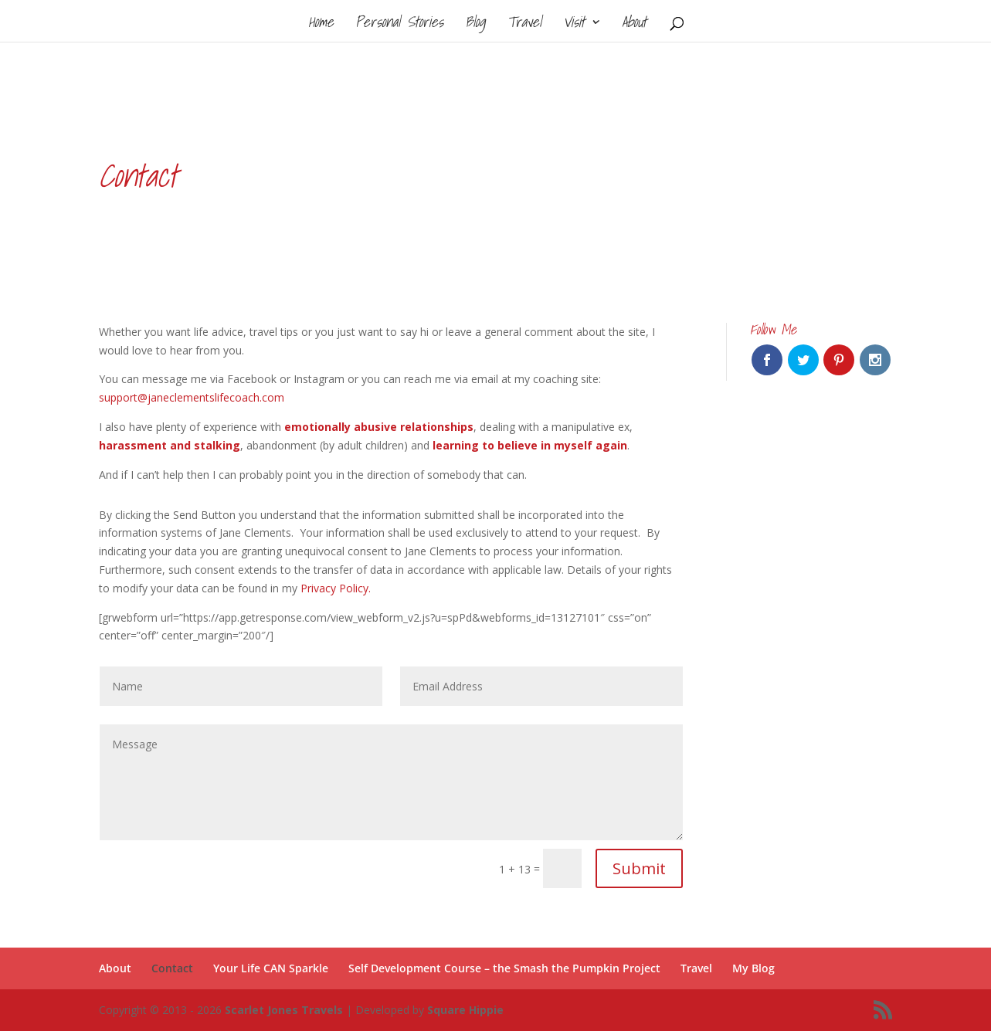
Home (321, 24)
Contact (172, 968)
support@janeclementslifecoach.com (191, 397)
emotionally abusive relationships (378, 426)
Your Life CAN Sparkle (270, 968)
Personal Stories (399, 24)
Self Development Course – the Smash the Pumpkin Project (504, 968)
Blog (475, 24)
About (634, 24)
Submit (639, 868)
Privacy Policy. (335, 588)
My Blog (753, 968)
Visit (574, 24)
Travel (524, 24)
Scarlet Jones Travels (284, 1009)
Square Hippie (465, 1009)
